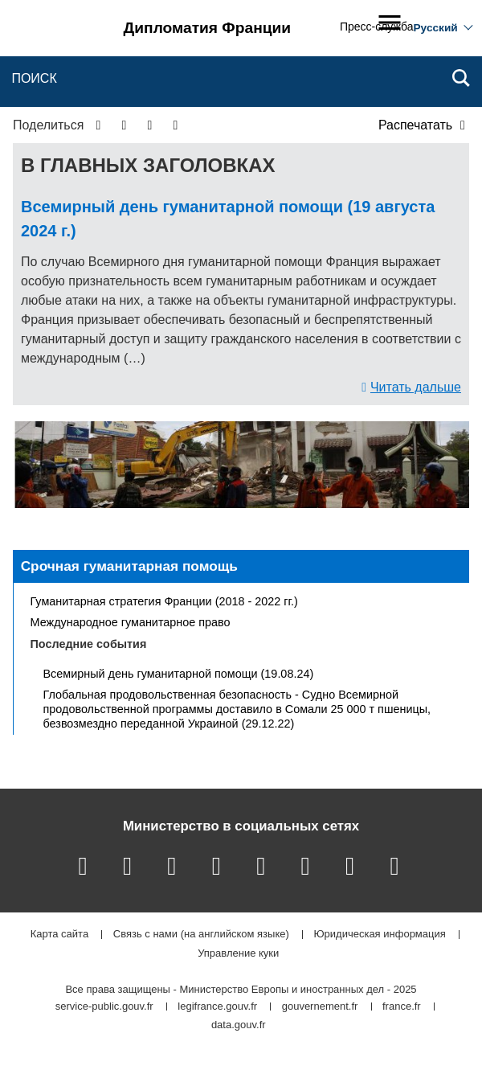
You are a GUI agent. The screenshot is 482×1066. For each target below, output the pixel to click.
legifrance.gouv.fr (217, 1006)
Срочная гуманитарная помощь (129, 566)
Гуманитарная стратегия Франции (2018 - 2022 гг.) (164, 601)
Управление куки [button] (238, 953)
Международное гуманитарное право (131, 622)
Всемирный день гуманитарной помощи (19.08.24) (178, 673)
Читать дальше (415, 387)
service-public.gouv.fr (104, 1006)
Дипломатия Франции (208, 27)
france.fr (401, 1006)
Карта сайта (59, 934)
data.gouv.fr (238, 1025)
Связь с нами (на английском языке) (201, 934)
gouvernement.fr (320, 1006)
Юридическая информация (379, 934)
